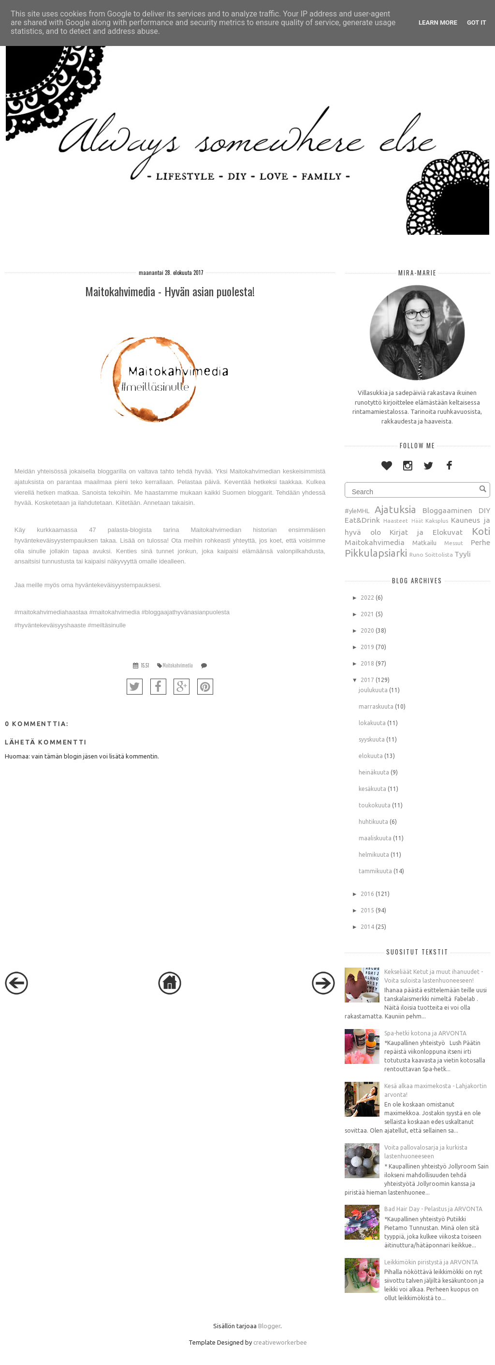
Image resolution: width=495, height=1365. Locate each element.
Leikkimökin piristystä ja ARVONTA (431, 1262)
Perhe (480, 542)
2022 (367, 597)
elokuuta (371, 756)
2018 (367, 663)
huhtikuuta (373, 822)
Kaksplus (436, 520)
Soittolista (439, 554)
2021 (367, 614)
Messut (453, 543)
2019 (367, 647)
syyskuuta (372, 739)
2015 (367, 910)
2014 (367, 927)
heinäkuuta (374, 772)
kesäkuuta (372, 789)
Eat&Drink (362, 520)
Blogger (269, 1325)
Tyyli (462, 553)
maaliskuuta (375, 838)
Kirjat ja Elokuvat (426, 532)
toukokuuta (375, 805)
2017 (367, 680)
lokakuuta (372, 723)
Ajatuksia (395, 509)
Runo (416, 554)
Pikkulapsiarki (376, 553)
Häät (417, 521)
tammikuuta (375, 871)
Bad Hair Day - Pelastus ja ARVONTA (433, 1209)
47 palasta (108, 529)
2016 (367, 894)
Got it (476, 22)
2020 (367, 630)
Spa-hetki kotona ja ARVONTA (425, 1033)
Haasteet (395, 520)
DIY (484, 510)
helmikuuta (374, 854)
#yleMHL (357, 510)
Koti (481, 531)
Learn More (438, 22)
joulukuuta (373, 690)
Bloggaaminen (447, 510)
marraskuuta (376, 706)
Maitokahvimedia (178, 665)
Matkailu (424, 542)
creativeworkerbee (280, 1342)
